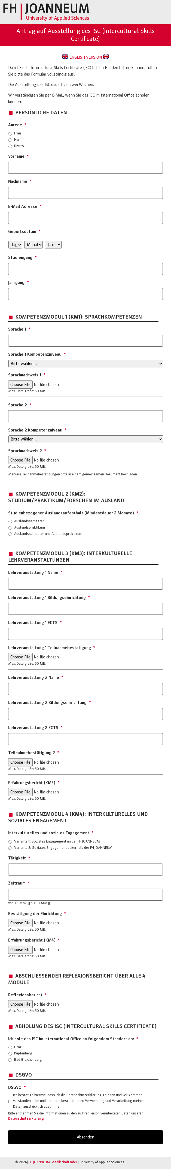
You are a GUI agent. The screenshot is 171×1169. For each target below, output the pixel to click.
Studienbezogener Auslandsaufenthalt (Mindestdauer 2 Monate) (73, 513)
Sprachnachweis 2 (27, 451)
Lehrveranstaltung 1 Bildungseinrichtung (49, 597)
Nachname (20, 181)
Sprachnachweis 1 (26, 375)
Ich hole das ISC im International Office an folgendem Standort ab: (73, 1039)
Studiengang (22, 257)
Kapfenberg (23, 1053)
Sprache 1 (19, 329)
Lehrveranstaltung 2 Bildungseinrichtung (49, 702)
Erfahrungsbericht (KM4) (34, 940)
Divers (19, 145)
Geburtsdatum (24, 231)
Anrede (17, 125)
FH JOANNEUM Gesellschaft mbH (53, 1162)
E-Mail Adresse (25, 206)
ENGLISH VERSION (85, 57)
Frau (17, 133)
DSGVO (17, 1087)
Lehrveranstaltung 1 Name (35, 572)
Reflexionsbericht (27, 995)
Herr (17, 139)
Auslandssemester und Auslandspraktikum (48, 533)
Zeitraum (19, 883)
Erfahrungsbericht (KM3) (34, 783)
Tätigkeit (19, 858)
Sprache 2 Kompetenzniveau (37, 430)
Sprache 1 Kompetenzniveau (37, 354)
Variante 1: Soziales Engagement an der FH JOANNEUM (57, 841)
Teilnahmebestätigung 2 (33, 753)
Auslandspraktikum (29, 527)
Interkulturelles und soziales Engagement (51, 833)
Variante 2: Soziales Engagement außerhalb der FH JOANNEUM (63, 847)
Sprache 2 (19, 405)
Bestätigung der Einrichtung (37, 913)
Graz (18, 1047)
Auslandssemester (29, 521)
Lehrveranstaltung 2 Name (35, 677)
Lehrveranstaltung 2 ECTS (35, 727)
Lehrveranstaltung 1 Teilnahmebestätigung (51, 648)
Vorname (18, 156)
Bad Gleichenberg (28, 1059)
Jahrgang (18, 282)
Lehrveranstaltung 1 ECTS (35, 622)
